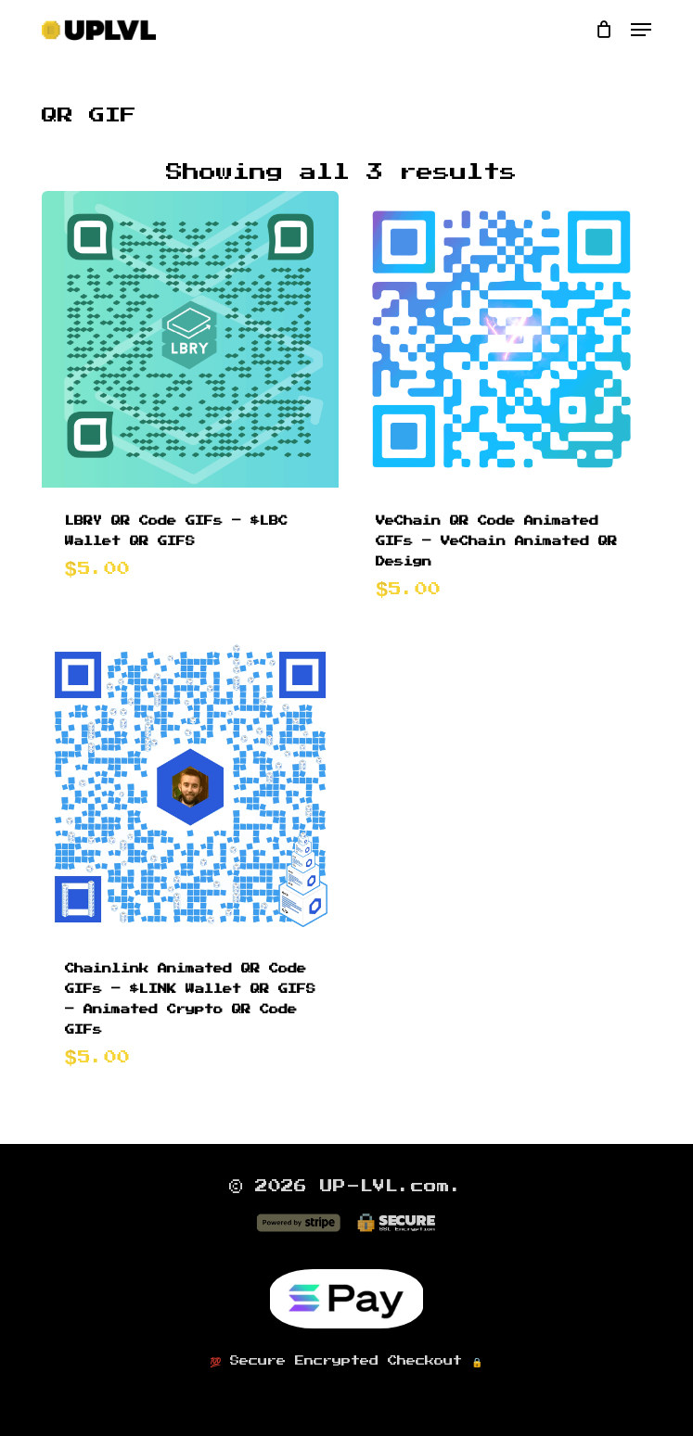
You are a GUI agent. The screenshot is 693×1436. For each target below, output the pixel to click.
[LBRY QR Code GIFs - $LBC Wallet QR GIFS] (191, 340)
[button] (641, 29)
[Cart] (603, 29)
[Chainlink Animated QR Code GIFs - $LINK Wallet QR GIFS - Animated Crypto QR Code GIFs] (191, 787)
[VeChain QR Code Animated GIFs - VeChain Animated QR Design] (501, 340)
